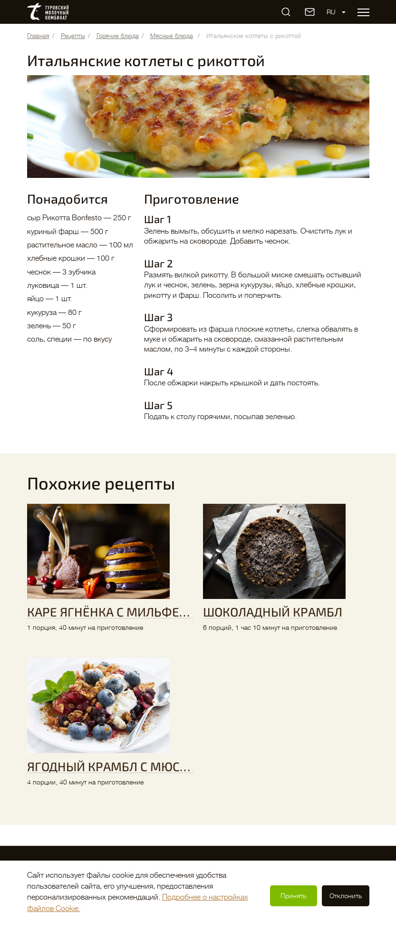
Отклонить (345, 896)
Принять (293, 896)
